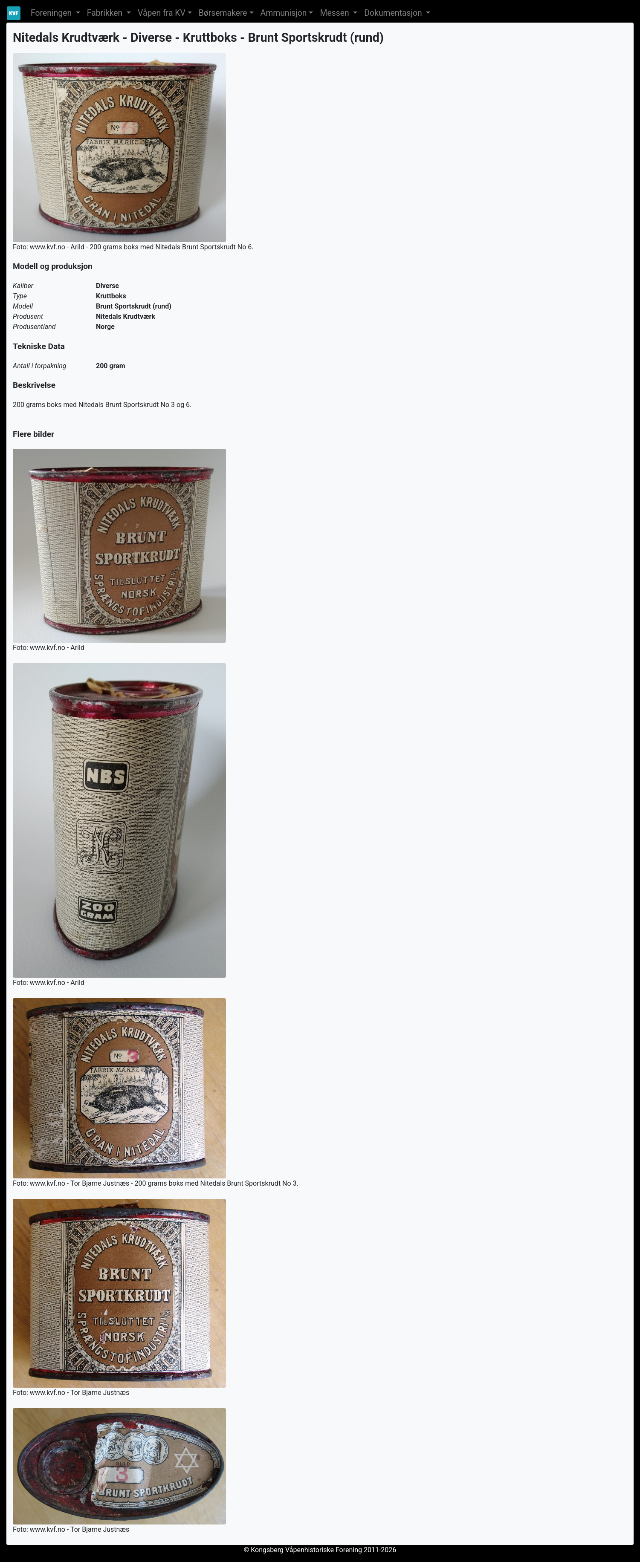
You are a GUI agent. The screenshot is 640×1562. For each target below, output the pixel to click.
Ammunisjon (284, 13)
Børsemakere (223, 13)
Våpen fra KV (161, 13)
